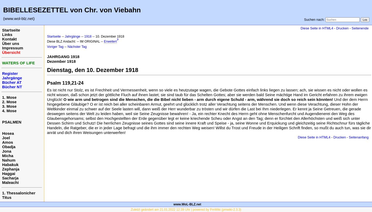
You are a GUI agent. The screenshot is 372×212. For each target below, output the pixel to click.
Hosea (8, 133)
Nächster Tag (77, 47)
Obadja (9, 146)
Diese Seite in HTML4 (317, 28)
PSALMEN (11, 122)
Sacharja (10, 178)
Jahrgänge (72, 36)
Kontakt (9, 39)
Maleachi (10, 182)
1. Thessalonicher (18, 193)
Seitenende (360, 28)
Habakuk (10, 164)
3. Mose (9, 106)
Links (7, 34)
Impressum (12, 48)
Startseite (11, 30)
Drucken (342, 28)
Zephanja (10, 169)
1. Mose (9, 97)
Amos (7, 142)
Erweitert (110, 41)
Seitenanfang (359, 137)
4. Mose (9, 110)
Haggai (8, 173)
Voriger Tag (55, 47)
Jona (6, 151)
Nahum (9, 160)
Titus (7, 197)
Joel (6, 138)
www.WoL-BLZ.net (187, 204)
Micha (7, 155)
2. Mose (9, 102)
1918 (88, 36)
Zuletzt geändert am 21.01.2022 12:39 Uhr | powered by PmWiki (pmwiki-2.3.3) (186, 209)
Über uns (10, 43)
